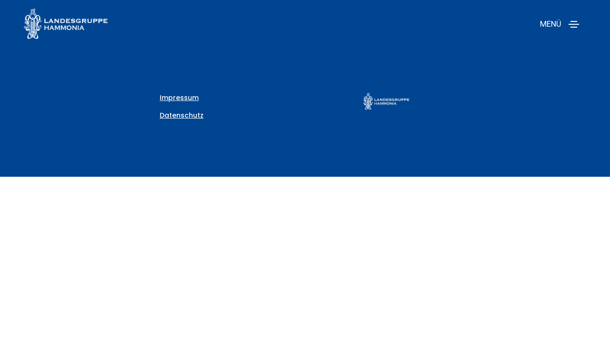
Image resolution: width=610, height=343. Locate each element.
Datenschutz (181, 115)
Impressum (179, 97)
